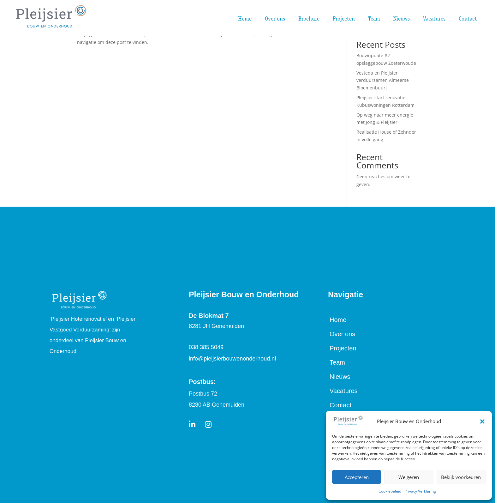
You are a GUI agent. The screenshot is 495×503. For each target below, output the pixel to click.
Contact (340, 405)
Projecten (343, 348)
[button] (482, 421)
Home (338, 319)
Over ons (342, 333)
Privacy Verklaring (420, 491)
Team (337, 362)
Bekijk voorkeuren (461, 477)
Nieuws (340, 376)
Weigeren (408, 477)
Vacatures (344, 390)
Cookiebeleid (390, 491)
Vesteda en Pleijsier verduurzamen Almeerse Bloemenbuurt (382, 80)
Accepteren (357, 477)
